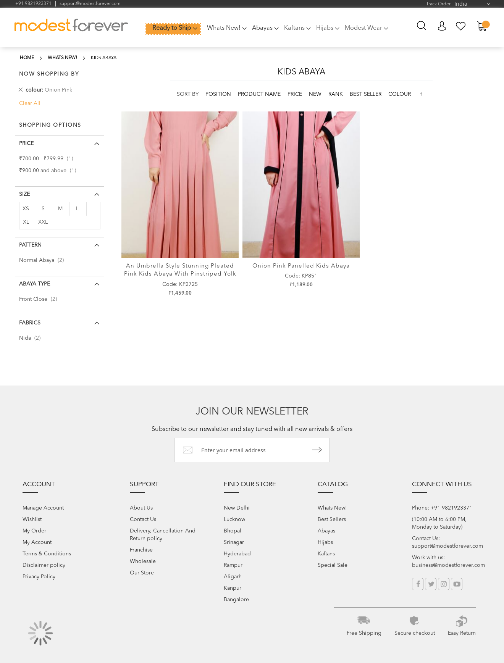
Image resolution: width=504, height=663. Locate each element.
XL (26, 222)
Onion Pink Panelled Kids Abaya (301, 266)
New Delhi (237, 508)
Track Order (438, 4)
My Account (442, 26)
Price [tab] (26, 143)
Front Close (40, 299)
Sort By (188, 94)
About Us (141, 508)
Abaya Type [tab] (34, 284)
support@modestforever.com (90, 4)
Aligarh (233, 576)
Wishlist (32, 519)
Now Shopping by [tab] (49, 74)
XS (26, 208)
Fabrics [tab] (29, 323)
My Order (34, 531)
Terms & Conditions (47, 554)
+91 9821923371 (33, 4)
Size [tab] (24, 194)
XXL (43, 222)
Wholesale (143, 561)
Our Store (142, 573)
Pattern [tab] (30, 245)
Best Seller (366, 94)
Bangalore (236, 599)
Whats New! (62, 58)
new (316, 94)
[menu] (271, 32)
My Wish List (461, 26)
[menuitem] (173, 29)
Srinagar (234, 542)
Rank (336, 94)
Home (27, 58)
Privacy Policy (39, 576)
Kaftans (326, 554)
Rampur (233, 565)
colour (399, 94)
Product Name (260, 94)
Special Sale (332, 565)
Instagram (443, 584)
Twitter (430, 584)
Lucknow (234, 519)
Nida (32, 338)
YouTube (456, 584)
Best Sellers (332, 519)
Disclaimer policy (44, 565)
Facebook (417, 584)
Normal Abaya (43, 260)
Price (296, 94)
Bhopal (232, 531)
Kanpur (232, 588)
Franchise (141, 550)
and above (50, 170)
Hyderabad (237, 554)
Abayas (326, 531)
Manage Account (43, 508)
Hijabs (325, 542)
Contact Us (143, 519)
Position (219, 94)
